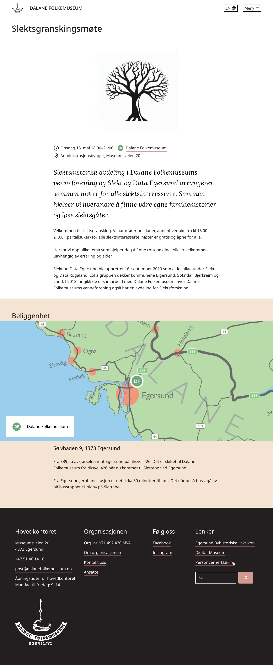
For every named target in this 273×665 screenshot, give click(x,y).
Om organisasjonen (102, 552)
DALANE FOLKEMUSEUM (56, 8)
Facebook (162, 543)
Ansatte (91, 572)
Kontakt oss (95, 562)
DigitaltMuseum (210, 552)
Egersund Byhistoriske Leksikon (225, 543)
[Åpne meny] (252, 8)
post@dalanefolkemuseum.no (43, 568)
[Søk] (245, 578)
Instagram (162, 552)
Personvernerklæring (215, 562)
